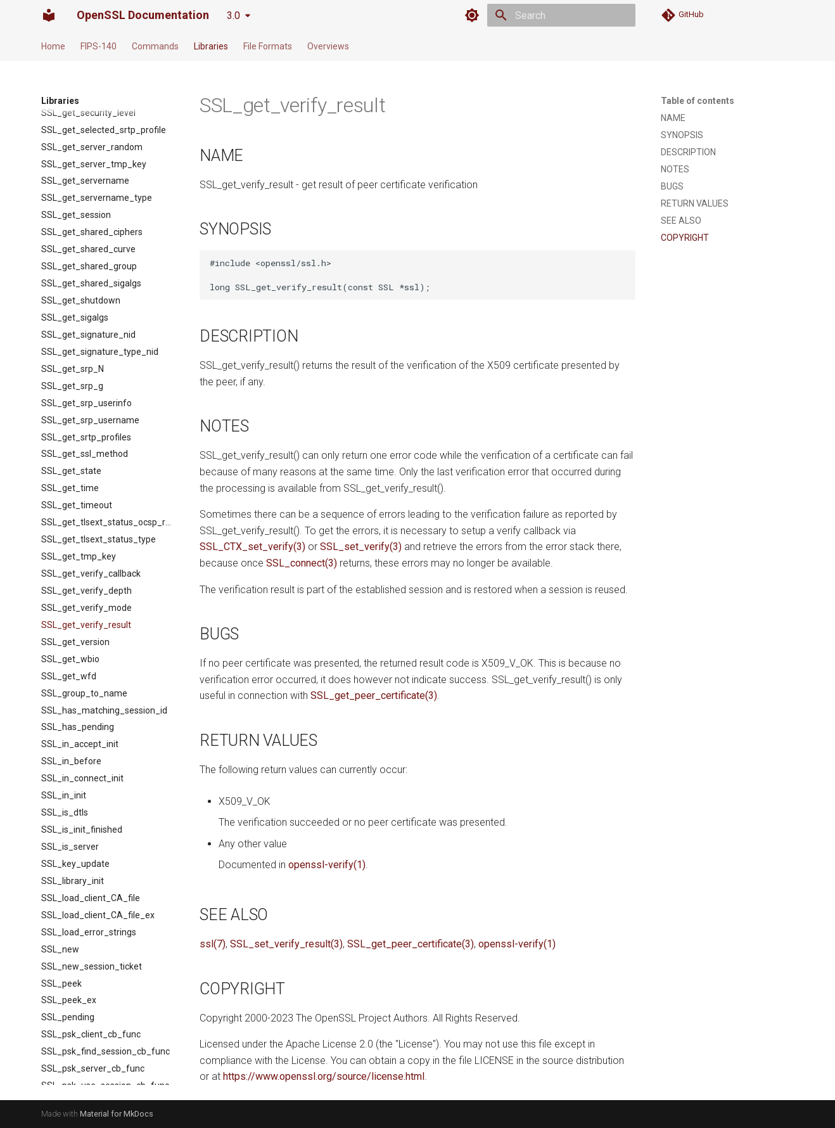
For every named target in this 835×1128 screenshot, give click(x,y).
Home (53, 46)
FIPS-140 (98, 46)
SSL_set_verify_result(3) (286, 944)
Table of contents (697, 101)
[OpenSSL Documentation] (48, 15)
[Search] (561, 15)
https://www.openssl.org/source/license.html (323, 1076)
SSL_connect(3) (301, 563)
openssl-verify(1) (327, 865)
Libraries (211, 46)
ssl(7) (213, 944)
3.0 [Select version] (233, 16)
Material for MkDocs (116, 1113)
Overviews (328, 46)
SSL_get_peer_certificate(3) (373, 695)
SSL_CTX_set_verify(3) (252, 547)
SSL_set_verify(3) (361, 547)
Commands (155, 46)
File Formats (267, 46)
